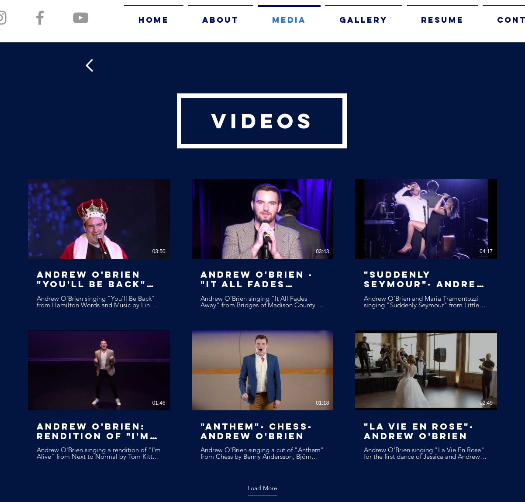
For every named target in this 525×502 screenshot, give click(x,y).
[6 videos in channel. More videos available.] (262, 319)
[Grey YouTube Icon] (80, 17)
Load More (262, 488)
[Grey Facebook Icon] (40, 17)
